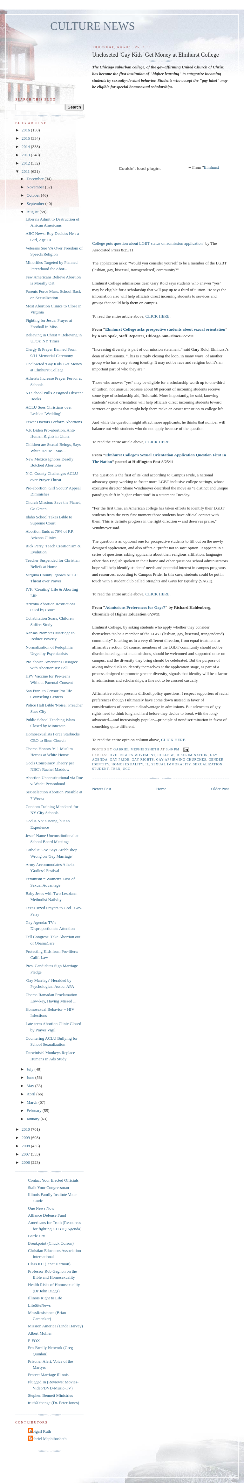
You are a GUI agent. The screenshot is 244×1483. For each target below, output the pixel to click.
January (34, 1118)
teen (115, 768)
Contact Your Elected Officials (53, 1180)
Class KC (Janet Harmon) (49, 1264)
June (31, 1077)
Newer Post (101, 788)
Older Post (220, 788)
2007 (26, 1154)
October (34, 195)
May (31, 1085)
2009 (26, 1137)
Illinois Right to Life (45, 1298)
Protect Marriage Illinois (48, 1374)
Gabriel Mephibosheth (48, 1438)
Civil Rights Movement (132, 755)
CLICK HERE (158, 316)
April (32, 1094)
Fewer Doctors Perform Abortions (53, 421)
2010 (26, 1129)
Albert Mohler (40, 1333)
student (100, 768)
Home (161, 788)
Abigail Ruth (40, 1431)
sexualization (207, 764)
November (36, 187)
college (166, 755)
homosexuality (127, 764)
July (31, 1069)
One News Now (41, 1208)
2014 (26, 146)
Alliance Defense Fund (47, 1215)
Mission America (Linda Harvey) (55, 1326)
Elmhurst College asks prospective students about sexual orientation (165, 329)
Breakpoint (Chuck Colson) (51, 1243)
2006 (26, 1162)
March (32, 1102)
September (36, 203)
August (33, 211)
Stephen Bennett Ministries (50, 1395)
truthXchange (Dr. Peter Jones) (53, 1402)
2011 (26, 171)
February (35, 1110)
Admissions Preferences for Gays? (135, 607)
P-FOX (34, 1340)
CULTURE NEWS (92, 26)
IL (147, 764)
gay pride (120, 759)
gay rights (143, 759)
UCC (126, 768)
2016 (26, 130)
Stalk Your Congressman (48, 1187)
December (36, 178)
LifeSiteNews (39, 1305)
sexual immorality (171, 764)
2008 (26, 1145)
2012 (26, 163)
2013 (26, 154)
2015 (26, 138)
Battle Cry (36, 1235)
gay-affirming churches (181, 759)
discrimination (192, 755)
